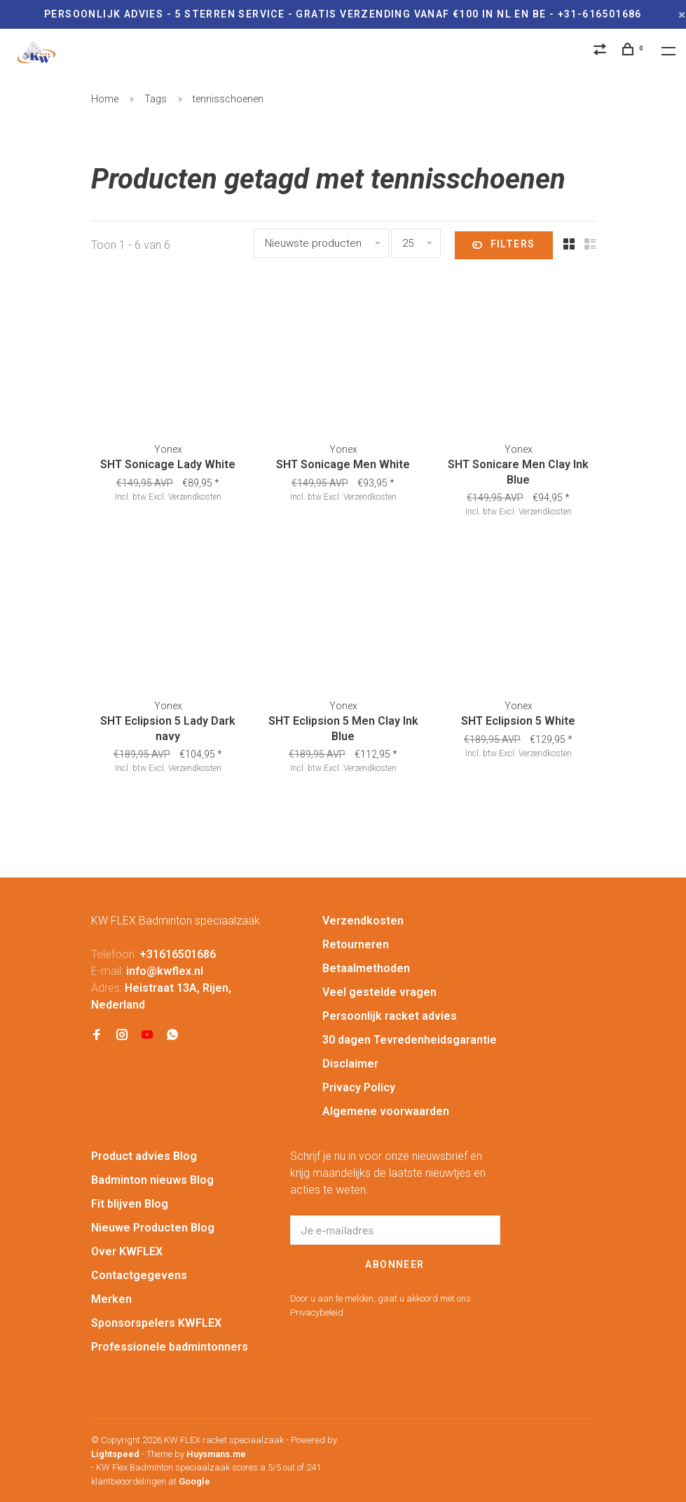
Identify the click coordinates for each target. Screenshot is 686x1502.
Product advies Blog (144, 1156)
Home (104, 98)
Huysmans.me (216, 1454)
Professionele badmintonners (169, 1346)
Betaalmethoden (366, 968)
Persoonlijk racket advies (389, 1016)
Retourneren (355, 944)
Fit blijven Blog (129, 1203)
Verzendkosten (194, 497)
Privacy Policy (358, 1087)
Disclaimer (350, 1063)
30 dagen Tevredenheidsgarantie (409, 1039)
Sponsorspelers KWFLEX (156, 1323)
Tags (155, 98)
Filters (503, 245)
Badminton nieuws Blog (152, 1180)
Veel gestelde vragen (379, 992)
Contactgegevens (139, 1275)
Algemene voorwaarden (385, 1111)
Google (194, 1481)
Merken (111, 1299)
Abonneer (394, 1264)
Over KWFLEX (127, 1251)
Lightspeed (115, 1454)
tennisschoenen (228, 98)
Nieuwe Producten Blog (152, 1227)
